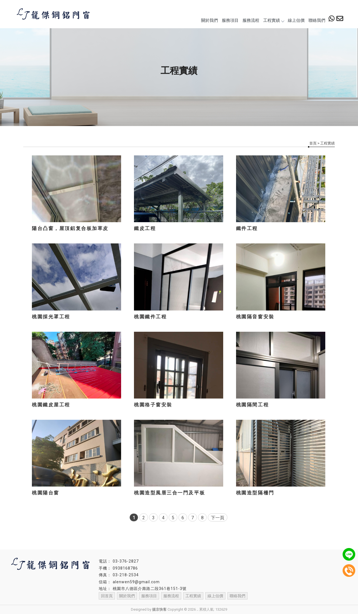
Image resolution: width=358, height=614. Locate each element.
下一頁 (217, 517)
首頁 (313, 143)
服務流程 (250, 20)
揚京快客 (159, 609)
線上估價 (296, 20)
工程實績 (273, 20)
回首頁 (107, 596)
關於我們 (209, 20)
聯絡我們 (316, 20)
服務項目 (230, 20)
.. (197, 609)
